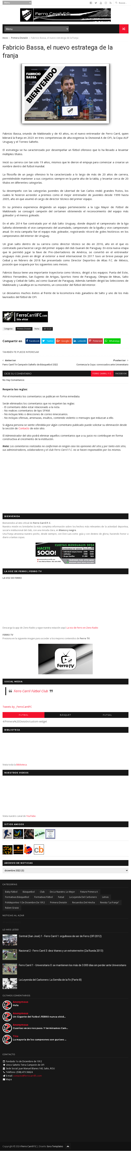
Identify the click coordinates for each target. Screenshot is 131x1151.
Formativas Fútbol (43, 897)
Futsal (107, 715)
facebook (121, 374)
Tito (15, 1036)
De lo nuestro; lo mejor (62, 891)
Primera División (19, 37)
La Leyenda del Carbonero (83, 897)
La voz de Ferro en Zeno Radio (82, 627)
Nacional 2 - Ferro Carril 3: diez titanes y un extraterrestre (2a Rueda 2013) (61, 950)
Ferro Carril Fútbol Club (31, 691)
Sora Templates (55, 1146)
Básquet (65, 715)
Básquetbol (29, 891)
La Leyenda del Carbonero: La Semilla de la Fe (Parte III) (50, 979)
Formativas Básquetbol (17, 897)
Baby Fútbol (11, 891)
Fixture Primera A (89, 891)
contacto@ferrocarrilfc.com (27, 1075)
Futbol (23, 715)
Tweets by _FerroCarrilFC (17, 707)
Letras (105, 897)
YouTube (31, 816)
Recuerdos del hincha (83, 902)
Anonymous (20, 1002)
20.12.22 (47, 329)
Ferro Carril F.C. (102, 374)
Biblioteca (21, 764)
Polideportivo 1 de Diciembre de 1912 (25, 902)
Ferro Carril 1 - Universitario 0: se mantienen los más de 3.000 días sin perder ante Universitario (72, 965)
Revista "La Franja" (109, 902)
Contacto (24, 428)
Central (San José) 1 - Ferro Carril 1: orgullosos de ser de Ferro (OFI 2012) (60, 936)
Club (42, 891)
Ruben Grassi (12, 907)
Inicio (5, 37)
